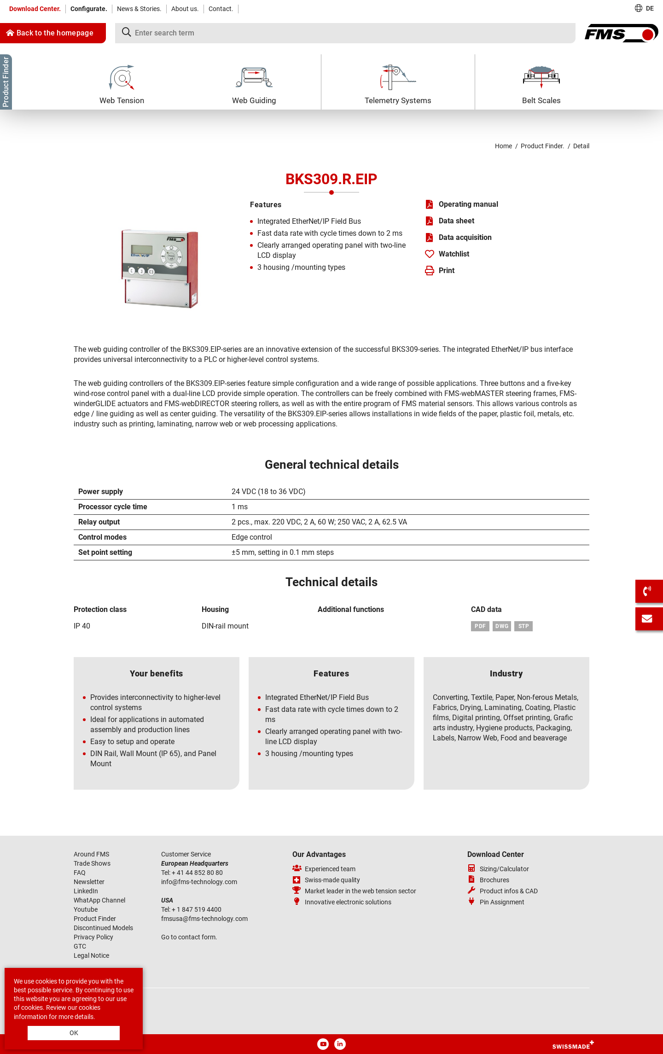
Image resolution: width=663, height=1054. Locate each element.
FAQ (80, 872)
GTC (80, 946)
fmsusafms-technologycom (204, 918)
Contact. (221, 8)
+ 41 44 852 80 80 (198, 872)
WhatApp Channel (99, 900)
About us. (185, 8)
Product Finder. (542, 146)
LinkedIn (86, 891)
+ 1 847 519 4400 (197, 909)
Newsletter (89, 881)
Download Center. (35, 8)
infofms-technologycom (199, 881)
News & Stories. (139, 8)
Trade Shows (92, 863)
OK (74, 1033)
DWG (501, 626)
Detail (581, 146)
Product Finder (95, 918)
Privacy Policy (93, 937)
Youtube (86, 909)
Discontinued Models (103, 928)
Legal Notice (91, 955)
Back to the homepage (49, 33)
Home (503, 146)
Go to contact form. (189, 937)
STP (523, 626)
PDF (480, 626)
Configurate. (88, 8)
